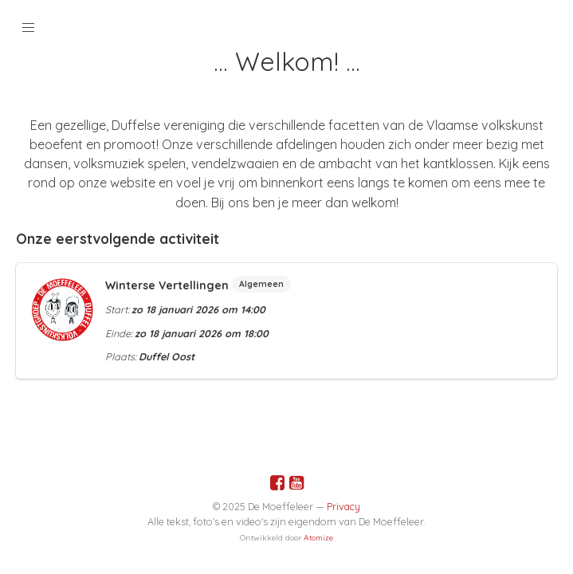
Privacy (343, 506)
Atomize (318, 538)
